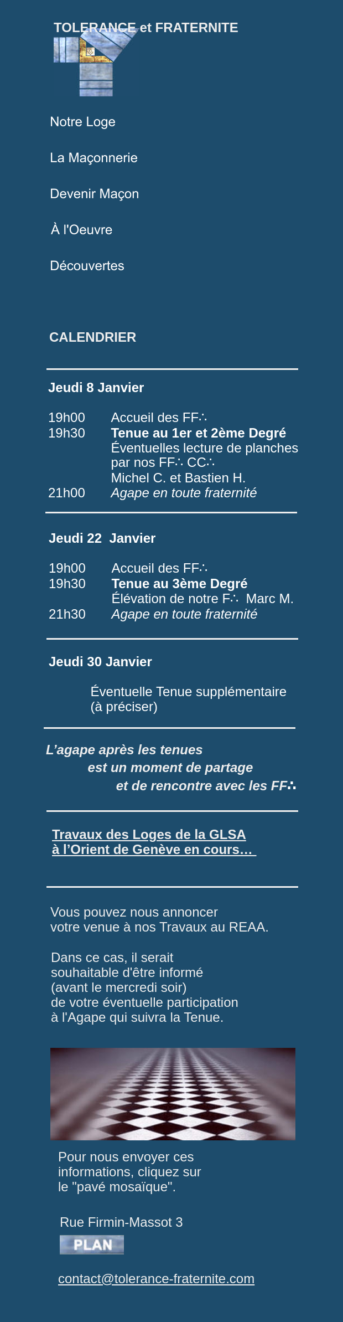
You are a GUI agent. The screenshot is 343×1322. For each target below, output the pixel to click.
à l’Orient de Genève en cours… (154, 849)
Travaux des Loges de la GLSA (149, 834)
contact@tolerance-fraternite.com (156, 1278)
